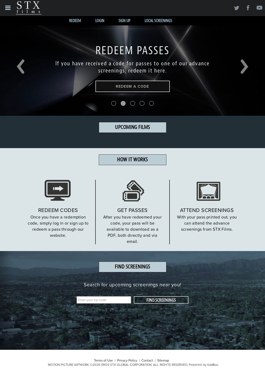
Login (99, 20)
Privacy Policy (127, 360)
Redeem (75, 20)
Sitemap (163, 360)
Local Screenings (158, 20)
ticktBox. (213, 365)
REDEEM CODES (58, 210)
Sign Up (124, 20)
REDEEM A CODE (132, 86)
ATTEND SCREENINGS (207, 210)
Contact (147, 360)
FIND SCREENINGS (161, 300)
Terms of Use (103, 360)
